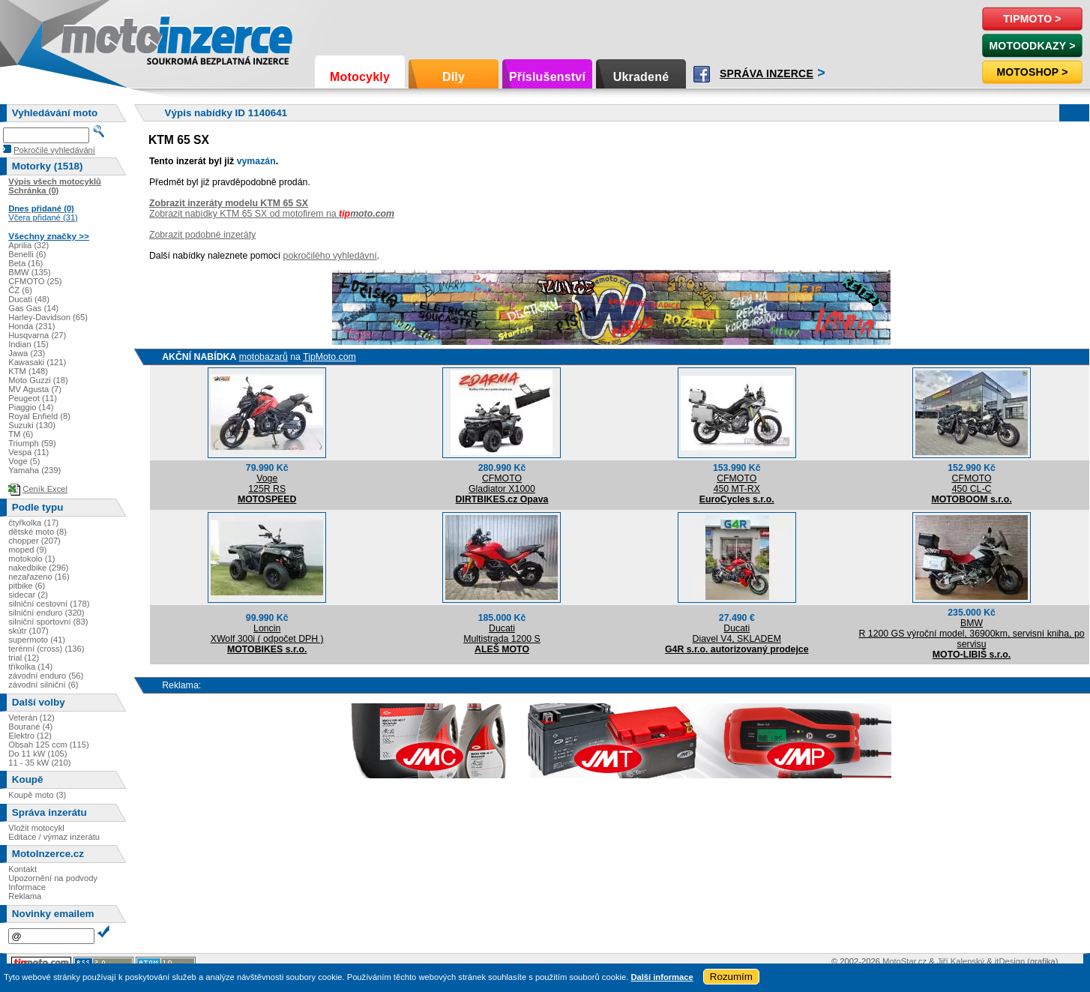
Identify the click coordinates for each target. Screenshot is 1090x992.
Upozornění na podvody (52, 878)
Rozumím (731, 976)
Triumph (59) (32, 443)
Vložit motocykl (36, 827)
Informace (27, 887)
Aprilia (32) (28, 245)
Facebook (701, 74)
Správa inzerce (766, 73)
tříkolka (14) (30, 666)
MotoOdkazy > (1032, 46)
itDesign (1010, 961)
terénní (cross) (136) (46, 648)
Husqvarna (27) (37, 335)
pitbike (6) (26, 585)
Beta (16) (25, 263)
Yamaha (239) (34, 470)
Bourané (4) (30, 726)
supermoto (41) (36, 639)
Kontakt (22, 869)
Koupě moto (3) (37, 794)
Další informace (661, 977)
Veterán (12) (31, 717)
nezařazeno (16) (38, 576)
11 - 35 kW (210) (39, 762)
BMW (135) (29, 272)
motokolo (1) (31, 558)
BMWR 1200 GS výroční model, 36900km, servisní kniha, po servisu (971, 633)
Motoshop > (1032, 72)
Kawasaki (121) (37, 362)
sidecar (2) (28, 594)
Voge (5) (24, 461)
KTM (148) (28, 371)
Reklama (24, 896)
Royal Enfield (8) (39, 416)
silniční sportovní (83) (48, 621)
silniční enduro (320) (46, 612)
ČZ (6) (20, 290)
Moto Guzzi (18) (38, 380)
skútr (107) (28, 630)
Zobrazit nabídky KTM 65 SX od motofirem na (271, 213)
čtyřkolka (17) (33, 522)
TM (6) (20, 434)
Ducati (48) (28, 299)
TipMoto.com (329, 357)
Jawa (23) (26, 353)
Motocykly (360, 76)
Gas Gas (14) (33, 308)
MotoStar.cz (904, 961)
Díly (453, 76)
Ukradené (641, 76)
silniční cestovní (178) (48, 603)
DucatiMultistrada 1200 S (502, 633)
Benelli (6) (27, 254)
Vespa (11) (28, 452)
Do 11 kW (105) (37, 753)
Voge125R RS (267, 483)
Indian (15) (28, 344)
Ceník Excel (44, 488)
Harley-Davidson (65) (48, 317)
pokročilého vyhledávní (330, 255)
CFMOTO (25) (34, 281)
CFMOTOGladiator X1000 (502, 483)
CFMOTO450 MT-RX (737, 483)
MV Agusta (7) (34, 389)
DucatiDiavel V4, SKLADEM (737, 633)
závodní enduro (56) (45, 675)
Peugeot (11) (32, 398)
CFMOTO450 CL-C (971, 483)
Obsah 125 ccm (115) (48, 744)
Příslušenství (547, 76)
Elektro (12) (30, 735)
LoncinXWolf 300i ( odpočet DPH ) (267, 633)
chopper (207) (34, 540)
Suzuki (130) (31, 425)
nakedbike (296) (38, 567)
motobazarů (263, 357)
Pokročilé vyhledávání (54, 149)
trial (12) (23, 657)
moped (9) (27, 549)
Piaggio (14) (30, 407)
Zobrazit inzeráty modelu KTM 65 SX (228, 203)
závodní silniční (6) (43, 684)
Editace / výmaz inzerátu (54, 836)
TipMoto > (1032, 19)
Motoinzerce (93, 37)
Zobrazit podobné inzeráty (202, 234)
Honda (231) (31, 326)
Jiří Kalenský (960, 961)
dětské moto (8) (37, 531)
